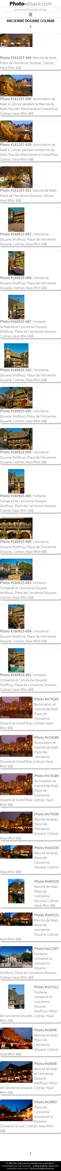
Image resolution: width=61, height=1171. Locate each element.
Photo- (30, 3)
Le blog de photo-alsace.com (45, 1166)
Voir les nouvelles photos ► (41, 1168)
